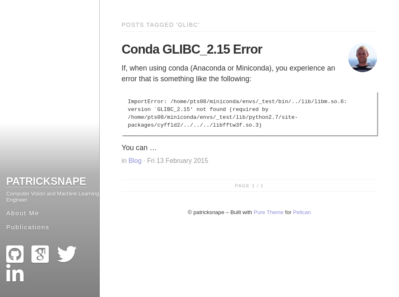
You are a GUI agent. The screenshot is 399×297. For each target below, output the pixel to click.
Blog (135, 160)
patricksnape (46, 181)
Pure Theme (269, 212)
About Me (22, 213)
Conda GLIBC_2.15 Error (192, 49)
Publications (28, 227)
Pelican (302, 212)
